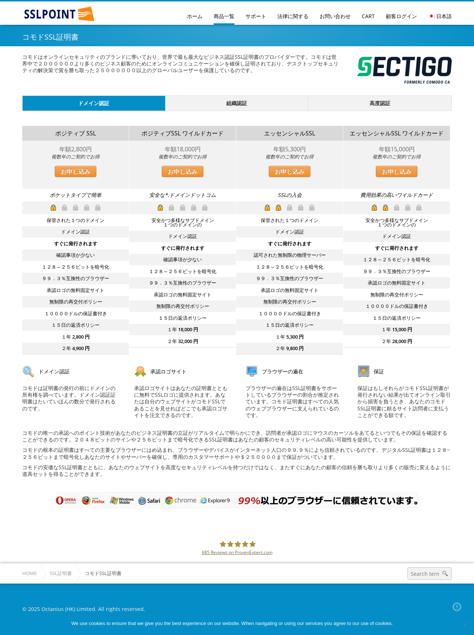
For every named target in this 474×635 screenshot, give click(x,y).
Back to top (458, 607)
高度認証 (380, 103)
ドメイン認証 (93, 103)
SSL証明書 (61, 573)
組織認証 (236, 103)
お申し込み (75, 171)
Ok (400, 623)
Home (29, 573)
